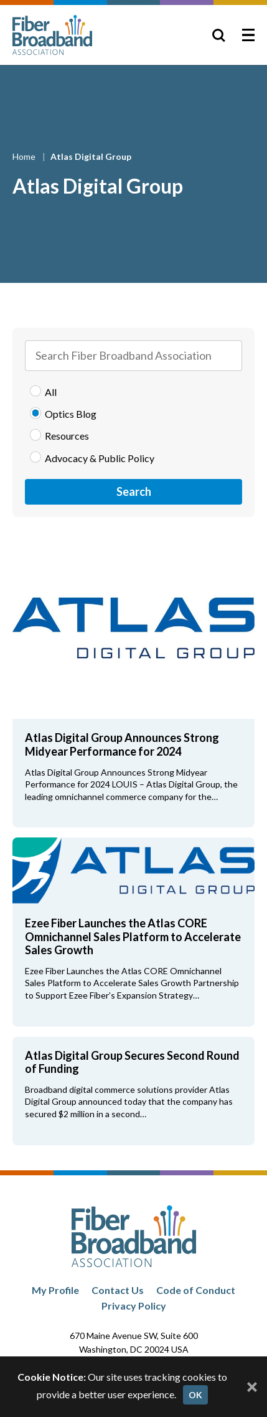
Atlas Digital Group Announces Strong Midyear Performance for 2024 (122, 744)
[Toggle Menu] (248, 35)
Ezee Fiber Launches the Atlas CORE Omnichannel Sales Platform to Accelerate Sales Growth (133, 936)
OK (195, 1395)
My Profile (55, 1290)
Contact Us (117, 1290)
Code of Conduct (195, 1290)
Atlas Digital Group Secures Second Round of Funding (132, 1062)
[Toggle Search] (218, 35)
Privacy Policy (133, 1305)
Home (24, 156)
